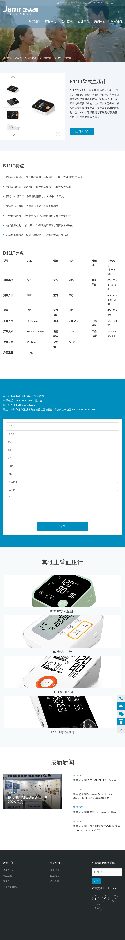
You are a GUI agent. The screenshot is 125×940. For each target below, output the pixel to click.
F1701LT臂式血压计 (62, 611)
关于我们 (34, 21)
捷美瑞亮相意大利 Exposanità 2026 (94, 812)
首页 (9, 58)
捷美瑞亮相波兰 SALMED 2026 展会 (95, 780)
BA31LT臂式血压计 (62, 732)
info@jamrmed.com (68, 2)
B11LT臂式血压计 (66, 58)
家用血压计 (33, 58)
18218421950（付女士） (100, 2)
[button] (12, 135)
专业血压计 (8, 875)
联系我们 (116, 21)
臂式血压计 (48, 58)
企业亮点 (83, 21)
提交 (62, 526)
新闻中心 (99, 21)
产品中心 (50, 21)
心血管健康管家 (10, 886)
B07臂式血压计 (62, 651)
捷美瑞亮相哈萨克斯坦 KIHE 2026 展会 (29, 799)
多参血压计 (8, 870)
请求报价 (82, 131)
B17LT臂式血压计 (62, 692)
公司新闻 (54, 881)
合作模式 (67, 21)
